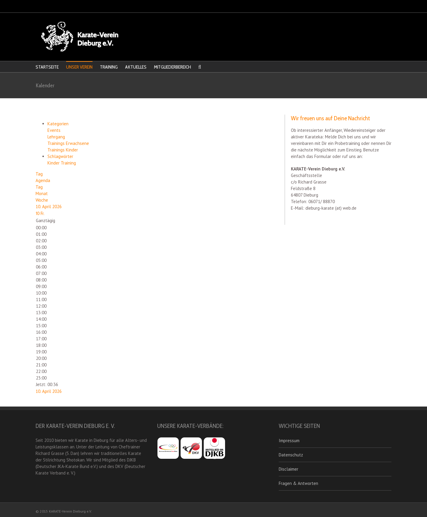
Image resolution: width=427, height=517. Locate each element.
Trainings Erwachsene (68, 143)
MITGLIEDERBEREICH (172, 67)
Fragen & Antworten (298, 483)
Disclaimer (288, 469)
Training (68, 163)
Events (53, 130)
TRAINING (109, 67)
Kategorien (57, 124)
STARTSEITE (47, 67)
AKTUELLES (135, 67)
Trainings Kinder (62, 150)
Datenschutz (291, 455)
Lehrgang (56, 137)
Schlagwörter (60, 156)
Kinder (54, 163)
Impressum (289, 440)
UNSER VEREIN (79, 67)
